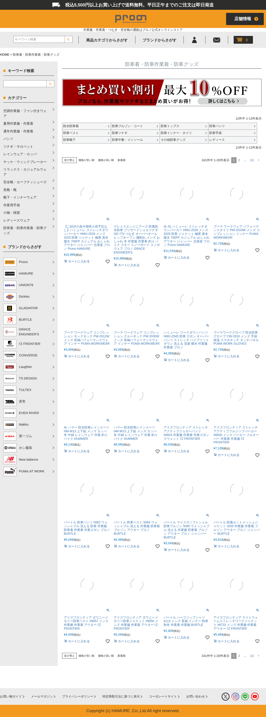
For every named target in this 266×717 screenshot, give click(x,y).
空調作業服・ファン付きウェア (25, 113)
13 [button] (252, 160)
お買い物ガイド (11, 696)
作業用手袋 (11, 205)
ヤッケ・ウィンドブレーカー (25, 162)
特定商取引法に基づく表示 (121, 696)
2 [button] (239, 160)
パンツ (8, 139)
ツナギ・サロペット (18, 146)
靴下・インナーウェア (20, 197)
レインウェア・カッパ (20, 154)
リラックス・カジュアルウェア (25, 171)
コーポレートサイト (163, 696)
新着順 (121, 160)
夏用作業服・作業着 (18, 123)
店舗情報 (242, 18)
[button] (258, 160)
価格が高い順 (106, 160)
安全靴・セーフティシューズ (25, 182)
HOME (4, 54)
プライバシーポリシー (77, 696)
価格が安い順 (86, 160)
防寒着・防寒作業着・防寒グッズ (25, 230)
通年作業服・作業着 (18, 131)
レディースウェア (16, 220)
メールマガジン (42, 696)
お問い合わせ (195, 696)
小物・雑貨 (11, 212)
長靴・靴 (10, 190)
